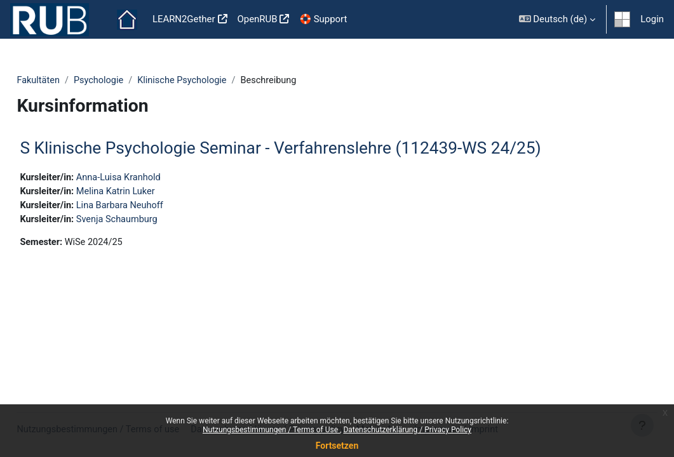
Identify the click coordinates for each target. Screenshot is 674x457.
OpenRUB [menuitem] (258, 19)
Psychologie (129, 80)
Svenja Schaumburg (148, 221)
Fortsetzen (337, 445)
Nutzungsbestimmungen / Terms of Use (271, 429)
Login (652, 19)
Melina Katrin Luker (146, 192)
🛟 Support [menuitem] (323, 19)
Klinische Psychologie (215, 80)
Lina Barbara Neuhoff (151, 207)
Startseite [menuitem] (127, 20)
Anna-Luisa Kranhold (149, 178)
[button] (557, 19)
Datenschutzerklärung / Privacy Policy (407, 429)
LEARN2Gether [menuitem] (183, 19)
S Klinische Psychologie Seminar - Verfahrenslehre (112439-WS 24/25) (308, 147)
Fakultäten (67, 80)
